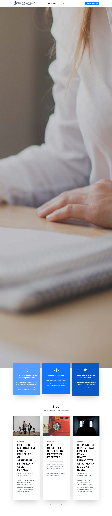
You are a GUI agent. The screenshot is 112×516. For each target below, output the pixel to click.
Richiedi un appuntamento (92, 3)
